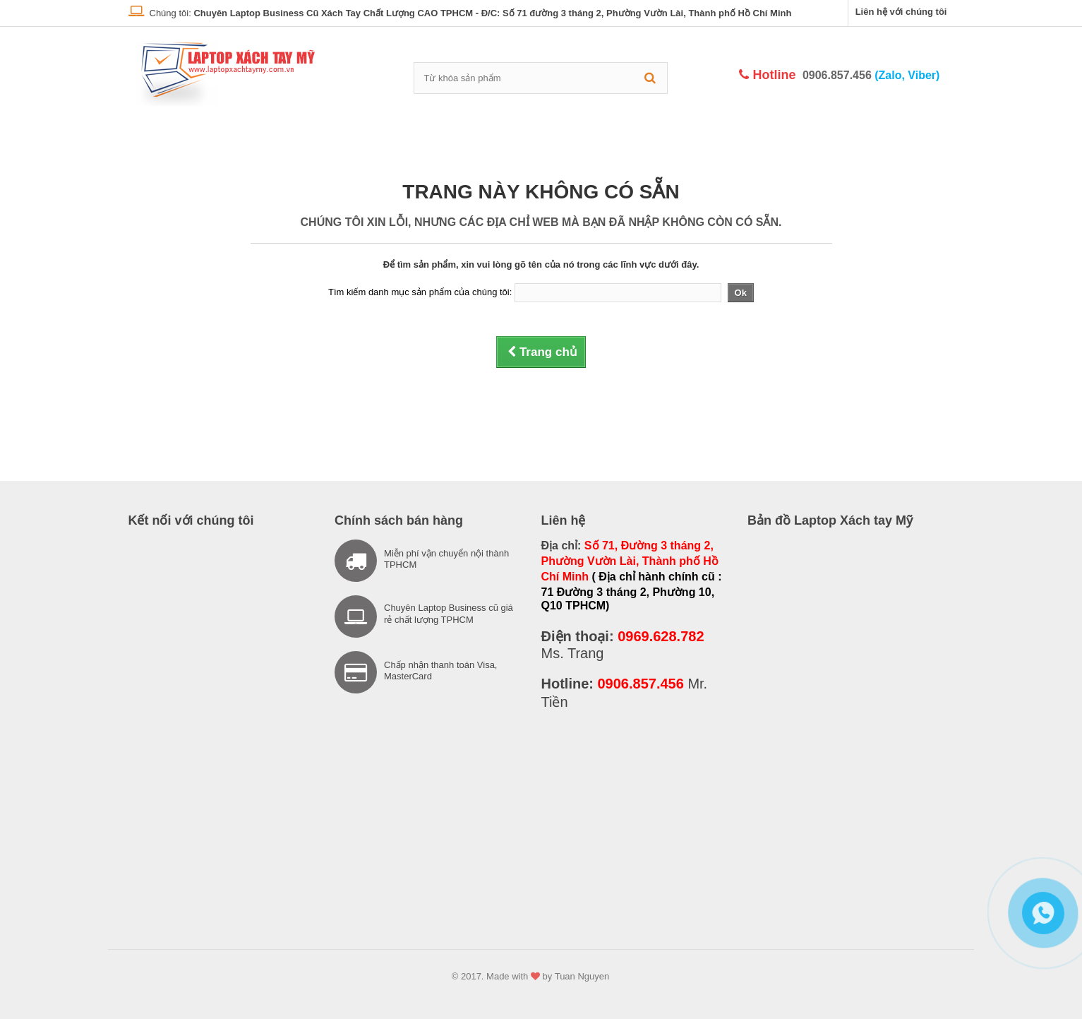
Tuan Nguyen (582, 976)
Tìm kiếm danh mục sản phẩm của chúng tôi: (420, 292)
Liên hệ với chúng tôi (901, 11)
